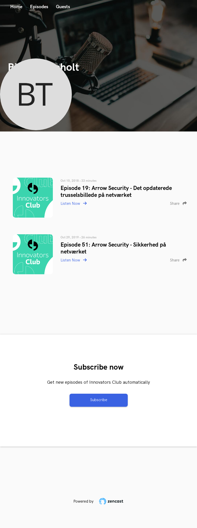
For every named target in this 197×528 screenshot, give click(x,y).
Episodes (39, 6)
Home (16, 6)
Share (178, 203)
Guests (63, 6)
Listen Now (74, 203)
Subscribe (98, 400)
